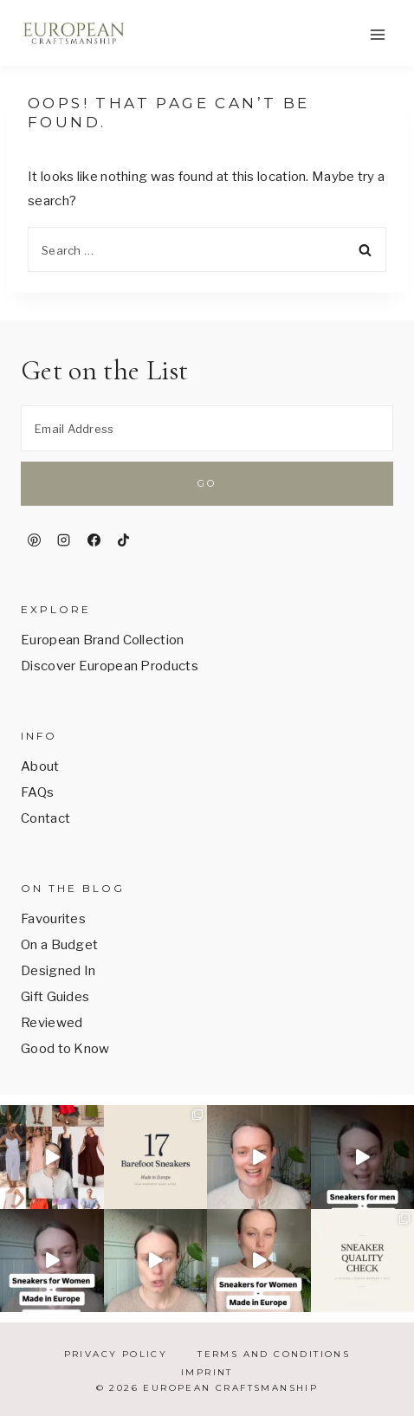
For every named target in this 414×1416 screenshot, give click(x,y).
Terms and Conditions (273, 1354)
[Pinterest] (34, 540)
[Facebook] (94, 540)
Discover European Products (109, 666)
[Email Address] (207, 428)
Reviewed (51, 1023)
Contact (45, 818)
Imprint (207, 1372)
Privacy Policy (116, 1354)
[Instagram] (64, 540)
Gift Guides (55, 997)
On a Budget (59, 945)
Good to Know (65, 1049)
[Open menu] (377, 34)
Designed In (58, 971)
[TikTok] (124, 540)
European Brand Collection (102, 640)
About (40, 766)
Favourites (53, 919)
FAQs (37, 792)
